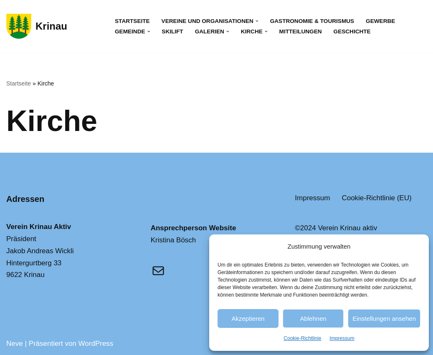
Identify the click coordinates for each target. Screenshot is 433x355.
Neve (14, 343)
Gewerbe (380, 21)
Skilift (172, 31)
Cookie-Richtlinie (302, 338)
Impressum (341, 338)
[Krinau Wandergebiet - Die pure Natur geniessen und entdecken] (36, 26)
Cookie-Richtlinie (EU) (376, 198)
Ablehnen (313, 318)
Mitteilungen (300, 31)
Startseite (132, 21)
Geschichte (352, 31)
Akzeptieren (247, 318)
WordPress (96, 343)
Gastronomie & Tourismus (312, 21)
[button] (257, 21)
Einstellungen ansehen (384, 318)
